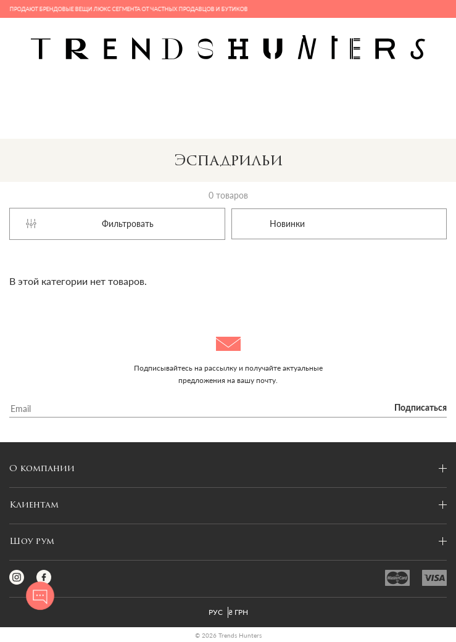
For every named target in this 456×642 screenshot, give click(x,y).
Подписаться (420, 408)
